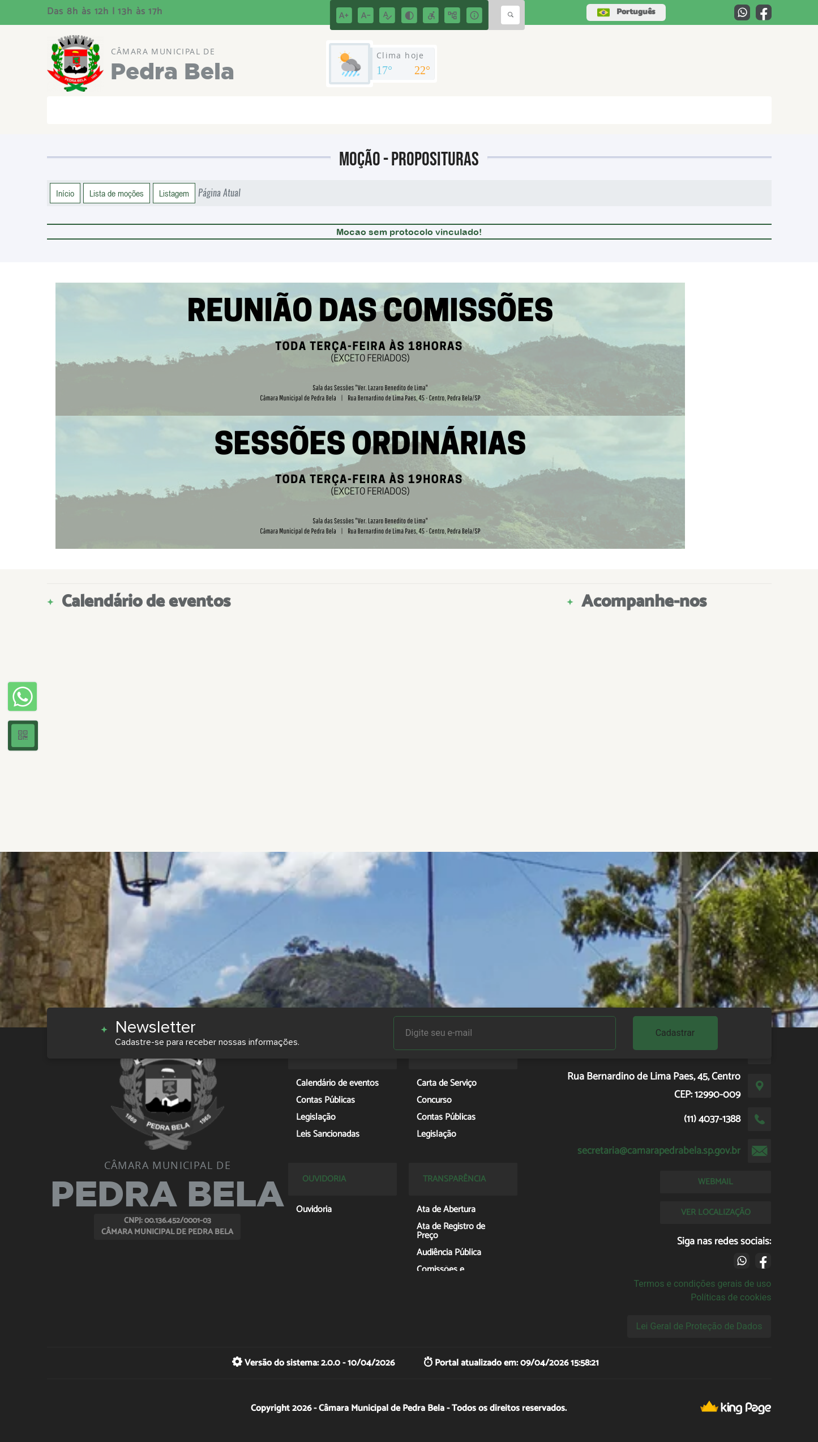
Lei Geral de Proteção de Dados (699, 1326)
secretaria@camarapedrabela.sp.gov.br (658, 1150)
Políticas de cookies (731, 1297)
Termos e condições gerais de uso (702, 1283)
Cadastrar (675, 1032)
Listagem (174, 193)
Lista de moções (116, 193)
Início (65, 193)
